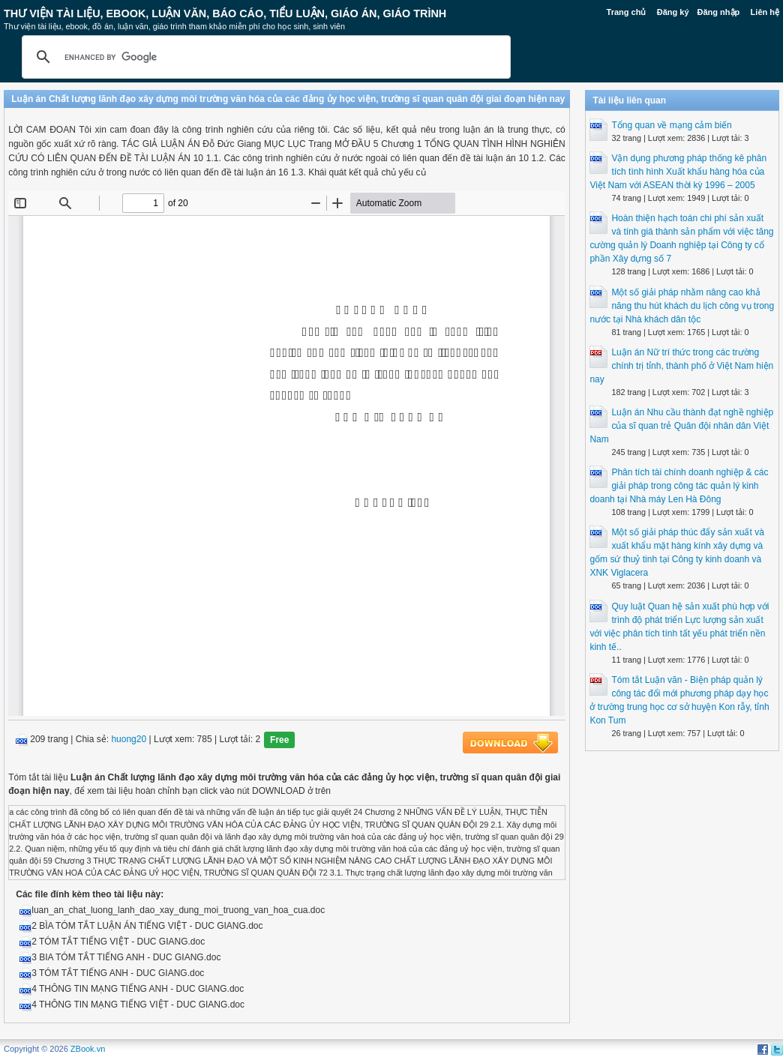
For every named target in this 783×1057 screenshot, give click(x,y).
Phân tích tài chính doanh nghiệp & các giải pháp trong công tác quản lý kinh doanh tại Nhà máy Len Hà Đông (679, 486)
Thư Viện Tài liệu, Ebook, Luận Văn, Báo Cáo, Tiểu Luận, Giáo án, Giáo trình (225, 13)
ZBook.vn (87, 1048)
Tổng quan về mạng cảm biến (671, 125)
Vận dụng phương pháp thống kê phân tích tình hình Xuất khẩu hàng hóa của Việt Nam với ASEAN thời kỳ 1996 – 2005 (678, 171)
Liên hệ (765, 11)
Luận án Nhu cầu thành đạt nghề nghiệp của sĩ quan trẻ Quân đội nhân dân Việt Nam (681, 426)
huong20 (128, 740)
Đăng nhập (719, 11)
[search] (264, 57)
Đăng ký (673, 11)
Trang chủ (626, 11)
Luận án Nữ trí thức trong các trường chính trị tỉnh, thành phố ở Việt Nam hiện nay (681, 366)
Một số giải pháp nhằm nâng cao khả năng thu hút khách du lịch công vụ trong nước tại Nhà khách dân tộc (682, 306)
